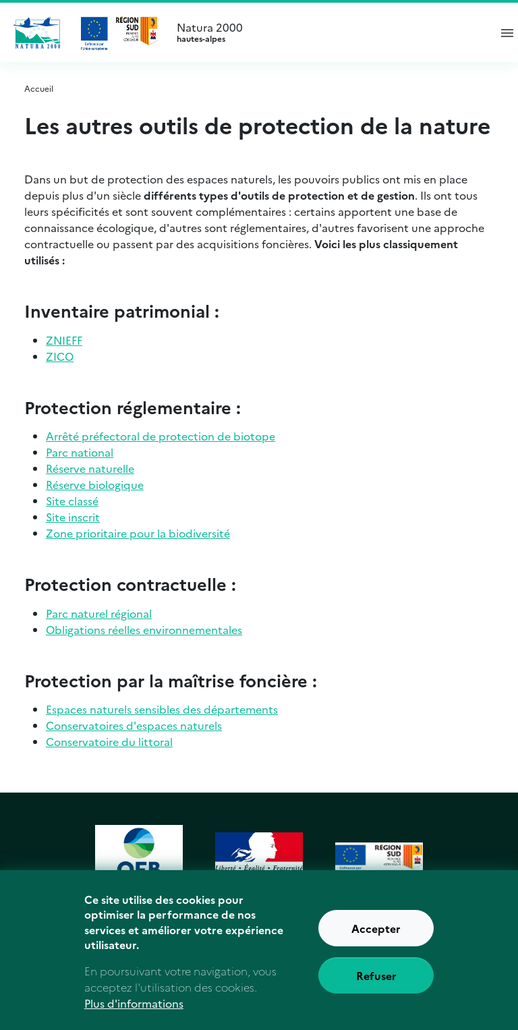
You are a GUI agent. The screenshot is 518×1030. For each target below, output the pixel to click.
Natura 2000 (327, 32)
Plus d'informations (133, 1012)
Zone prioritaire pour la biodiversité (138, 532)
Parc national (79, 452)
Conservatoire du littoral (109, 741)
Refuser (376, 984)
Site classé (72, 500)
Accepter (376, 936)
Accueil (38, 88)
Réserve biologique (95, 484)
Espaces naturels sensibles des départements (162, 709)
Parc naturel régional (99, 613)
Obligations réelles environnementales (144, 629)
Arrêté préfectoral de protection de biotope (160, 435)
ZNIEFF (64, 340)
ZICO (60, 356)
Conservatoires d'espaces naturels (134, 725)
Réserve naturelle (90, 468)
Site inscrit (73, 516)
